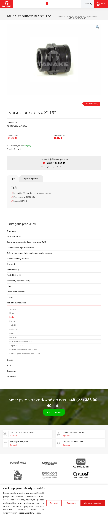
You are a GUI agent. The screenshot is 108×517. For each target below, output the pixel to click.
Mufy (11, 317)
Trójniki (12, 325)
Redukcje (13, 329)
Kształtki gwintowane (16, 302)
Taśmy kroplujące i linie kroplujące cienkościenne (29, 253)
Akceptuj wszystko (92, 503)
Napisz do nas (54, 412)
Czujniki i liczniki (14, 275)
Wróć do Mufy (92, 103)
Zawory (10, 297)
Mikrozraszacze (14, 236)
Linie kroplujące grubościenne (20, 247)
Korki (11, 333)
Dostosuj (54, 503)
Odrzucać (71, 503)
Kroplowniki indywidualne (18, 258)
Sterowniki (11, 264)
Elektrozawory (13, 269)
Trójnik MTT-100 (16, 345)
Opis (13, 178)
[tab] (13, 178)
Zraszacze (11, 231)
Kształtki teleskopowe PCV (21, 341)
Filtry (9, 286)
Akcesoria (11, 376)
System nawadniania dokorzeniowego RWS (26, 242)
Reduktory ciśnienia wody (18, 280)
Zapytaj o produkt (31, 178)
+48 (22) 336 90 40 (54, 163)
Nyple (11, 313)
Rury (9, 365)
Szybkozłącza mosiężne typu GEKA (24, 353)
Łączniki (12, 309)
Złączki (10, 360)
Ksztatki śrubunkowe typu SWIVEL (24, 349)
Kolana (12, 321)
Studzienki (11, 371)
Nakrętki (12, 337)
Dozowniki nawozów (16, 291)
